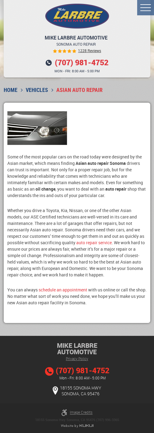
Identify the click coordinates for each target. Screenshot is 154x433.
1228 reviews (89, 51)
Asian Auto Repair (79, 89)
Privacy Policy (77, 358)
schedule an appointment (63, 290)
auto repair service (94, 242)
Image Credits (81, 412)
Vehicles (37, 89)
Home (10, 89)
